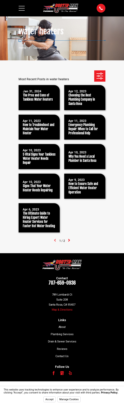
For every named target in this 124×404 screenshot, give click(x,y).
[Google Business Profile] (62, 373)
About (62, 327)
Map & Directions (62, 309)
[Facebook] (54, 373)
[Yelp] (70, 373)
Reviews (62, 349)
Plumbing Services (62, 334)
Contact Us (62, 356)
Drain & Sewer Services (62, 341)
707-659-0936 (62, 283)
